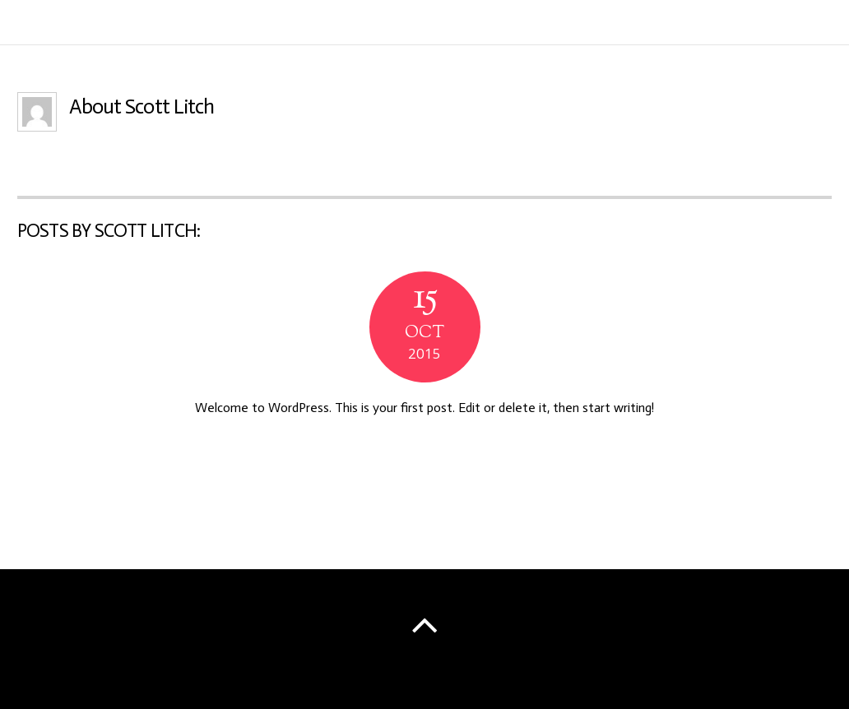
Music (702, 25)
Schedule (771, 25)
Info (648, 25)
